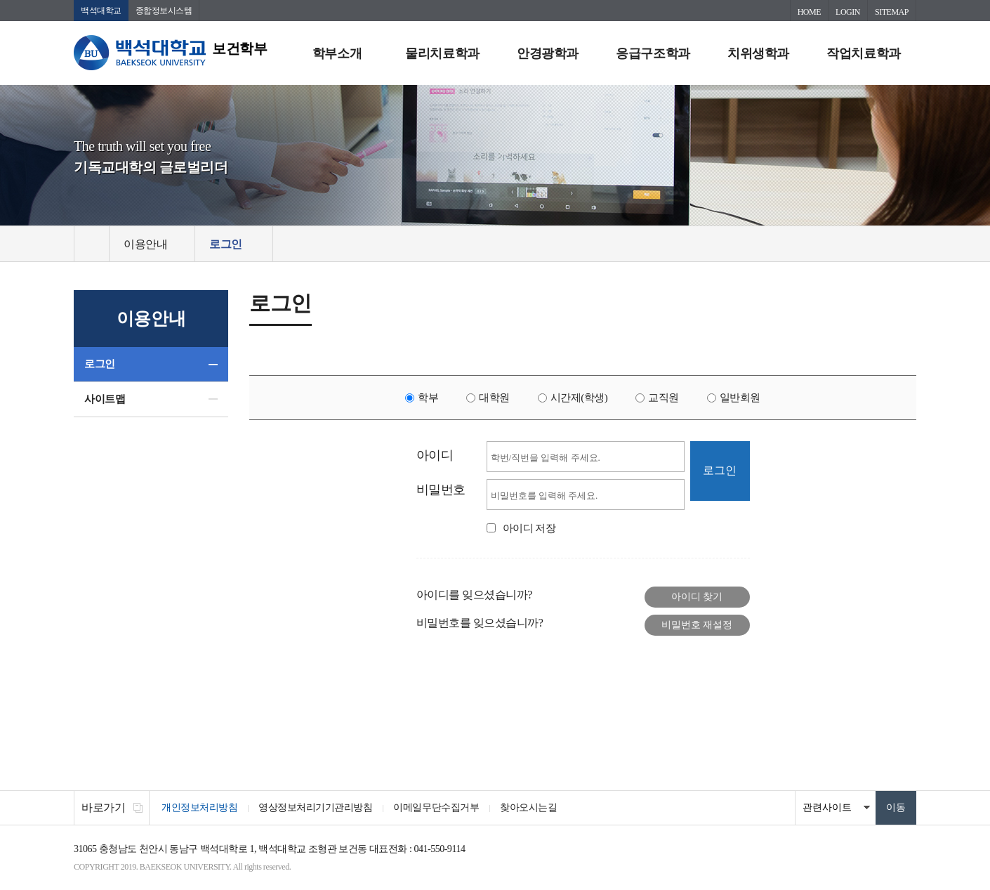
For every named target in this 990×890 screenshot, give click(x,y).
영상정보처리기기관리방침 (315, 807)
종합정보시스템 (164, 10)
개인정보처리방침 (199, 807)
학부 (428, 397)
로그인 (99, 363)
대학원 (494, 397)
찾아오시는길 (528, 807)
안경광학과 (548, 53)
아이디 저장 (529, 528)
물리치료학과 (442, 53)
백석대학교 (101, 10)
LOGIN (848, 12)
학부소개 (337, 53)
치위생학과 (758, 53)
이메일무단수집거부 (436, 807)
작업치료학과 (863, 53)
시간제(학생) (579, 397)
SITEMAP (892, 12)
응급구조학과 (652, 53)
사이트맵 (104, 399)
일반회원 (740, 397)
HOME (809, 12)
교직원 (663, 397)
